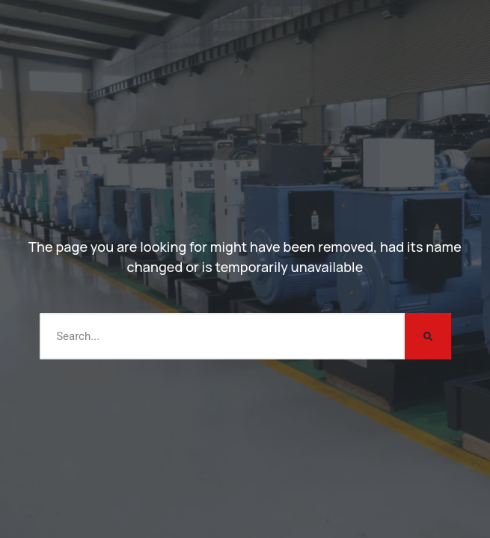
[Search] (428, 336)
